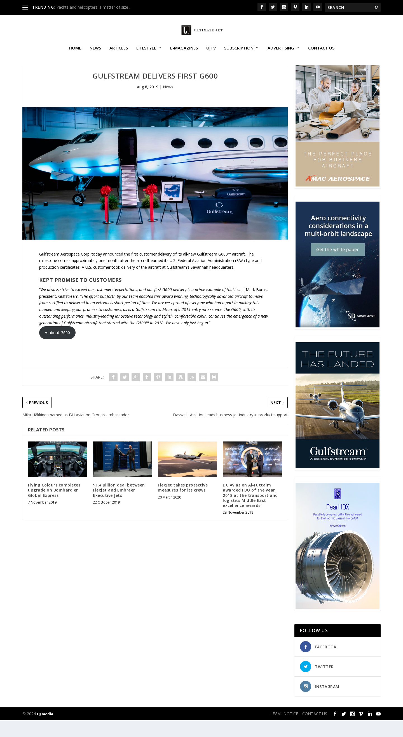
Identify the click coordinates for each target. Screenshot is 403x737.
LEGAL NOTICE (284, 730)
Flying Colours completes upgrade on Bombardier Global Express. (54, 506)
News (95, 54)
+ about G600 (57, 349)
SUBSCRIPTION (239, 54)
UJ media (45, 730)
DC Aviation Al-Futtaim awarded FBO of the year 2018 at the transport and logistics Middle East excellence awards (250, 512)
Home (75, 54)
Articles (118, 54)
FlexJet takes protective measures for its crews (183, 504)
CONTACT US (321, 54)
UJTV (211, 54)
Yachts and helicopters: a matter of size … (94, 7)
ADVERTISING (281, 54)
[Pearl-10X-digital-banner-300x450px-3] (337, 624)
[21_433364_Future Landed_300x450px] (337, 483)
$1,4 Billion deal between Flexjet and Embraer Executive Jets (119, 506)
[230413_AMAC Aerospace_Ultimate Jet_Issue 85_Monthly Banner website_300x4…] (337, 201)
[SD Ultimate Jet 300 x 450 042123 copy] (337, 342)
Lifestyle (146, 54)
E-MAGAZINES (184, 54)
